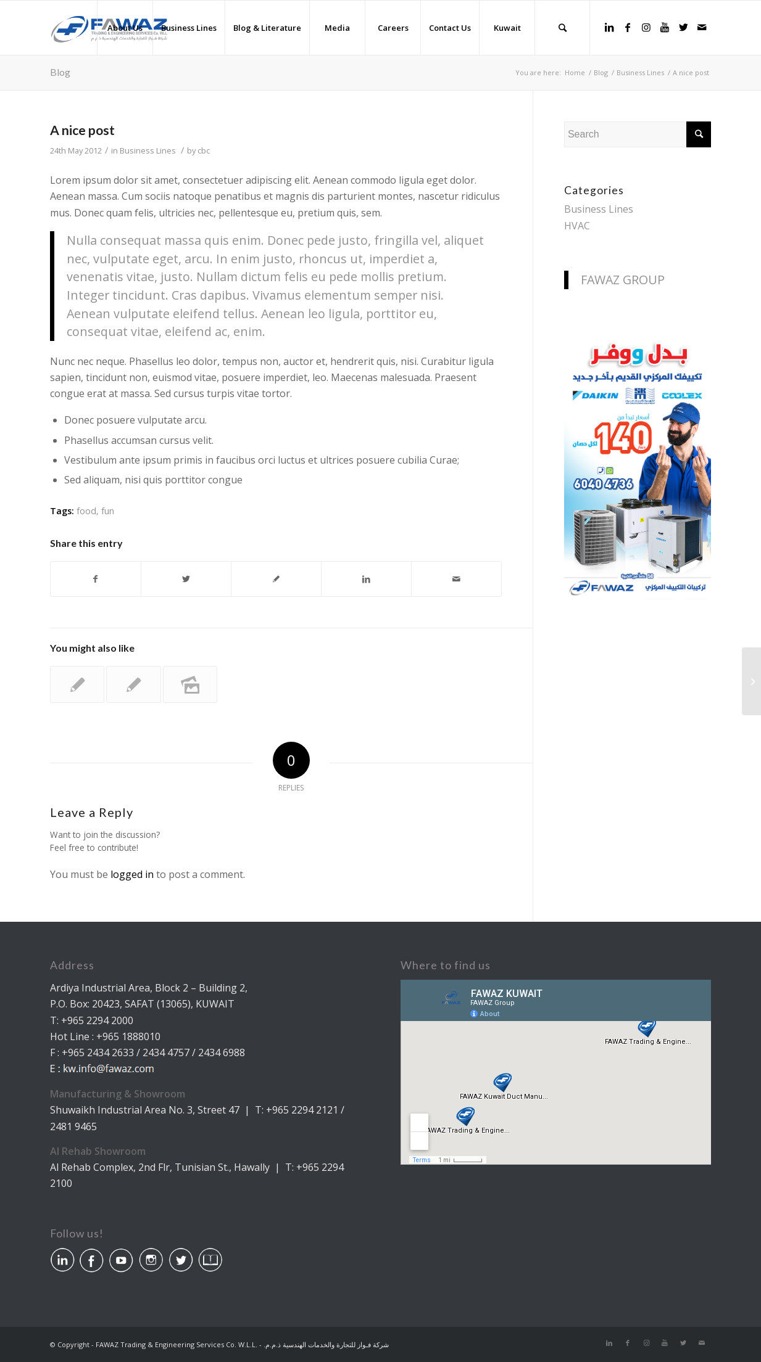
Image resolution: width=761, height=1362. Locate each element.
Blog (60, 72)
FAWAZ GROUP (623, 279)
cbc (204, 150)
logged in (132, 874)
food (86, 511)
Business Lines (148, 150)
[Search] (562, 28)
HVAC (577, 225)
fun (107, 511)
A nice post (82, 129)
